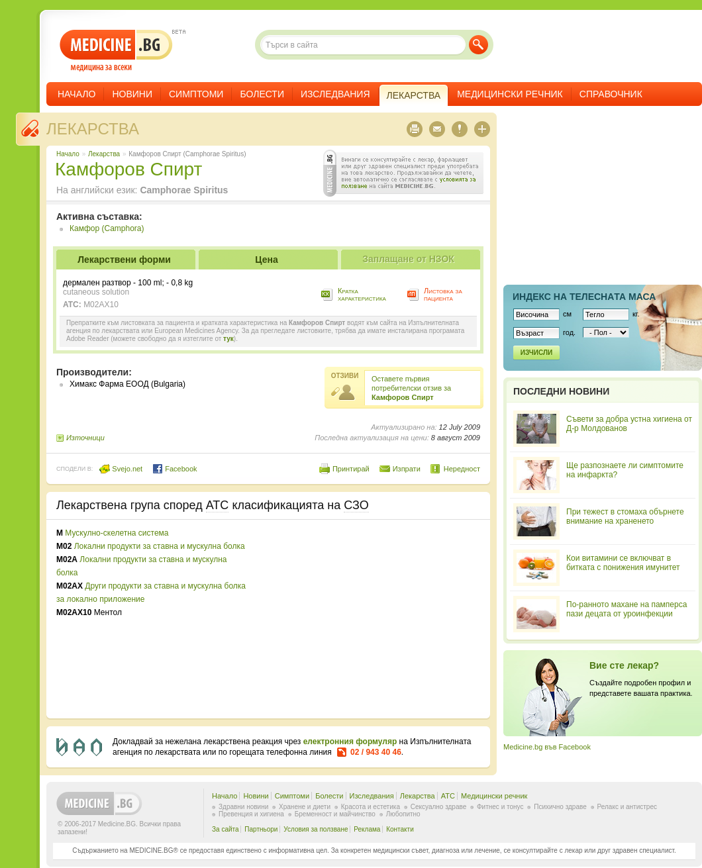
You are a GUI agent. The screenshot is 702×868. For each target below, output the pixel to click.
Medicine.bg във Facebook (547, 747)
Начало (76, 94)
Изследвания (335, 94)
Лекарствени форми (124, 259)
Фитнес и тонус (500, 806)
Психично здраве (560, 806)
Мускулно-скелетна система (116, 533)
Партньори (260, 829)
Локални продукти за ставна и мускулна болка (159, 546)
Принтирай (351, 469)
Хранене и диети (304, 806)
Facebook (174, 468)
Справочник (610, 94)
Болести (262, 94)
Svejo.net (120, 468)
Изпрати (407, 469)
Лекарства (92, 129)
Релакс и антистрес (627, 806)
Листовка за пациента (443, 294)
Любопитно (403, 814)
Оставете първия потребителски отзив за (411, 388)
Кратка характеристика (362, 294)
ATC (448, 796)
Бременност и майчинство (335, 814)
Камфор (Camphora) (107, 228)
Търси (478, 44)
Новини (132, 94)
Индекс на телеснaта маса (584, 296)
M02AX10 (101, 304)
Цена (266, 259)
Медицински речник (510, 94)
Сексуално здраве (439, 806)
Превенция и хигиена (251, 814)
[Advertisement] (372, 619)
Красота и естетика (370, 806)
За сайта (225, 829)
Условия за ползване (315, 829)
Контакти (400, 829)
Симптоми (196, 94)
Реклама (367, 829)
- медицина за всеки (116, 51)
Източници (85, 438)
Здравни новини (243, 806)
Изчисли (536, 352)
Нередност (462, 469)
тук (228, 338)
